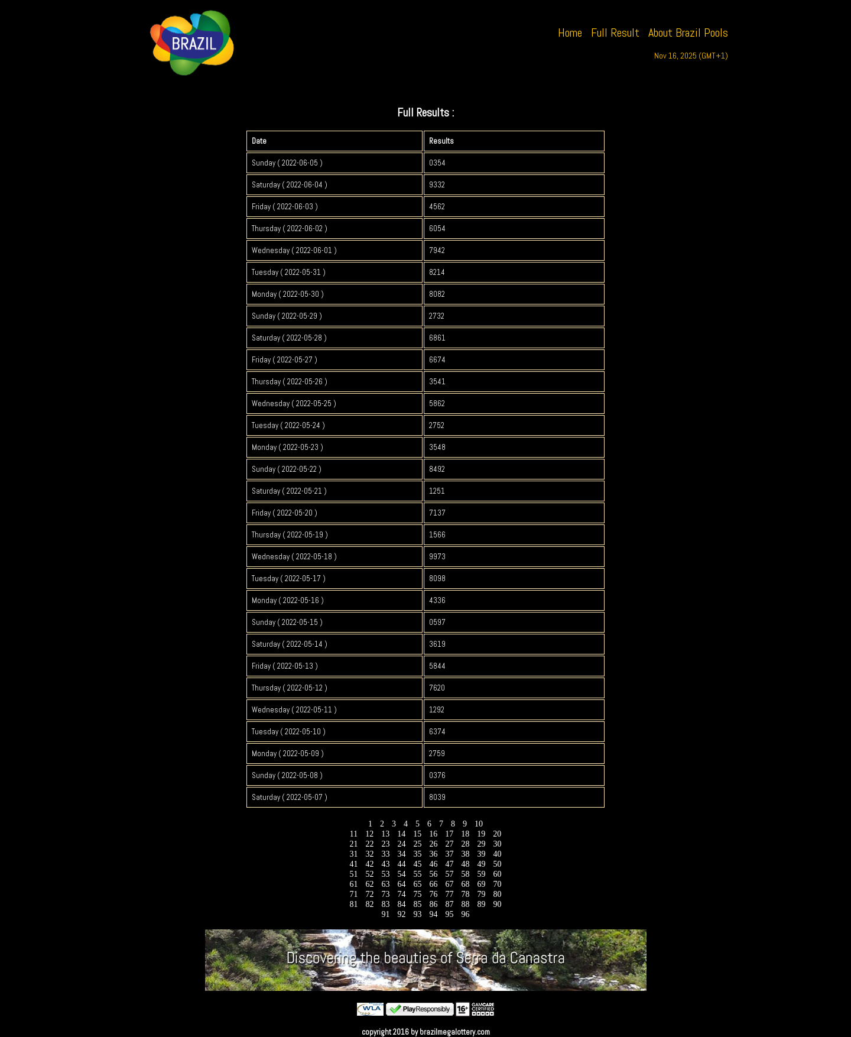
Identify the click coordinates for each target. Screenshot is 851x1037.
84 (401, 904)
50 (497, 864)
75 (417, 894)
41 (353, 864)
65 (417, 884)
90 (497, 904)
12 (369, 833)
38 (465, 854)
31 (353, 854)
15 (417, 833)
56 (433, 874)
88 (465, 904)
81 (353, 904)
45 (417, 864)
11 (353, 833)
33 (385, 854)
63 (385, 884)
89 (481, 904)
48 (465, 864)
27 (449, 844)
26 (433, 844)
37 (449, 854)
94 (433, 914)
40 (497, 854)
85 (417, 904)
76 (433, 894)
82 (369, 904)
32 (369, 854)
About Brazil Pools (688, 32)
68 (465, 884)
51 (353, 874)
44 (401, 864)
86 (433, 904)
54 (401, 874)
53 (385, 874)
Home (570, 32)
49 (481, 864)
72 (369, 894)
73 (385, 894)
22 (369, 844)
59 (481, 874)
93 (417, 914)
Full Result (615, 32)
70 (497, 884)
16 (433, 833)
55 (417, 874)
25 (417, 844)
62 (369, 884)
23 (385, 844)
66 (433, 884)
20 (497, 833)
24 (401, 844)
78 (465, 894)
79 (481, 894)
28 (465, 844)
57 (449, 874)
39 (481, 854)
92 (401, 914)
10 (479, 823)
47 (449, 864)
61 (353, 884)
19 (481, 833)
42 (369, 864)
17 (449, 833)
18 (465, 833)
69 (481, 884)
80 (497, 894)
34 (401, 854)
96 (465, 914)
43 (385, 864)
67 (449, 884)
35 (417, 854)
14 (401, 833)
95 (449, 914)
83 (385, 904)
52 (369, 874)
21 (353, 844)
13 (385, 833)
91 (385, 914)
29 (481, 844)
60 (497, 874)
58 (465, 874)
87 (449, 904)
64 (401, 884)
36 (433, 854)
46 (433, 864)
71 (353, 894)
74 (401, 894)
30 (497, 844)
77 (449, 894)
